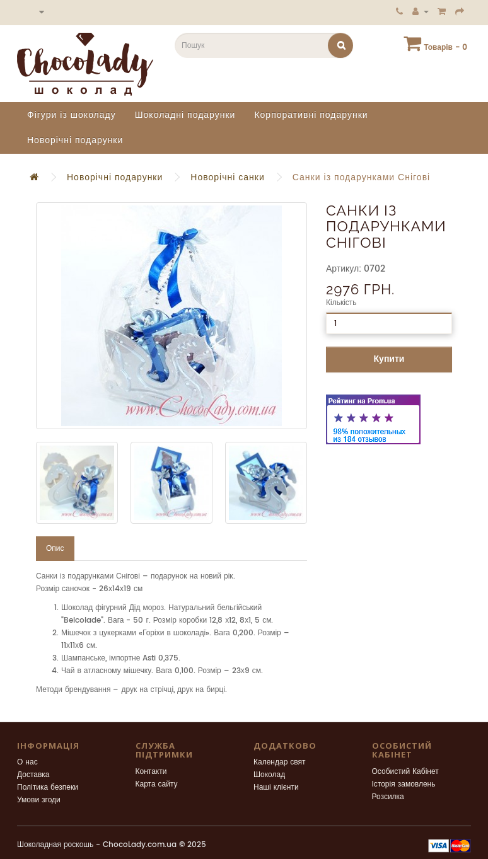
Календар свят (279, 762)
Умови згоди (39, 800)
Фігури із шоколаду (71, 115)
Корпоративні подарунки (311, 115)
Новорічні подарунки (75, 140)
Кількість (341, 303)
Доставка (33, 775)
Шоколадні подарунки (185, 115)
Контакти (151, 772)
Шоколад (269, 775)
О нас (27, 762)
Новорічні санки (227, 177)
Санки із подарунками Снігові (361, 177)
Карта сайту (157, 784)
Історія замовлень (404, 784)
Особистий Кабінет (405, 772)
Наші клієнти (276, 787)
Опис (55, 549)
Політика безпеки (47, 787)
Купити (389, 359)
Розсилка (388, 797)
